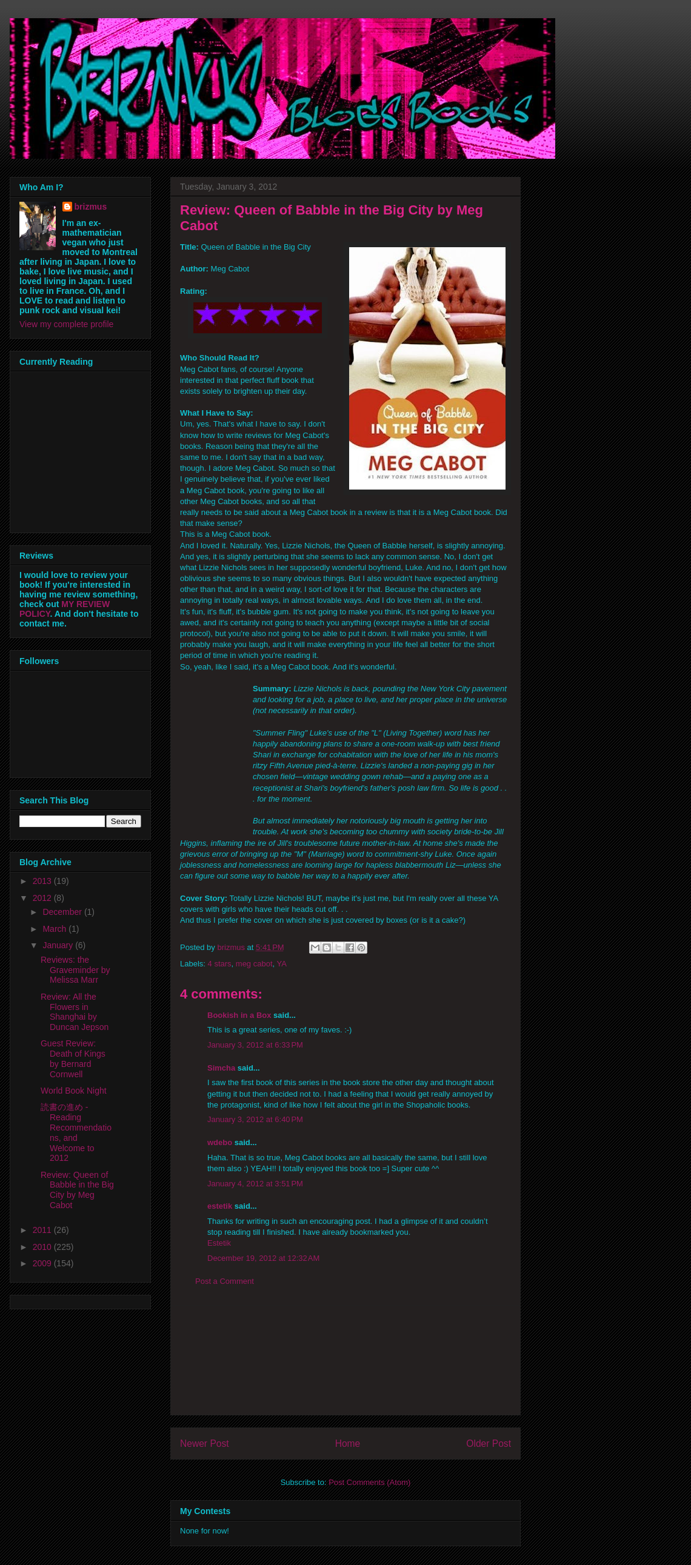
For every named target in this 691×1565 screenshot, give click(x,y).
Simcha (221, 1067)
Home (348, 1443)
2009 (43, 1263)
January (58, 945)
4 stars (220, 963)
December (63, 912)
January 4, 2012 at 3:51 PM (255, 1183)
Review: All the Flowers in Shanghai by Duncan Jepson (74, 1012)
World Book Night (74, 1090)
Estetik (219, 1243)
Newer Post (204, 1443)
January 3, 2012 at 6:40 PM (255, 1119)
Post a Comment (224, 1281)
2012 (43, 898)
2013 (43, 881)
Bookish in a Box (239, 1015)
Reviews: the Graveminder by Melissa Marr (75, 970)
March (55, 929)
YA (282, 963)
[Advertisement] (345, 1360)
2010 (43, 1247)
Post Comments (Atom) (369, 1482)
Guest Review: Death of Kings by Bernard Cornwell (73, 1058)
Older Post (488, 1443)
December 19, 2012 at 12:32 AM (263, 1258)
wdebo (219, 1142)
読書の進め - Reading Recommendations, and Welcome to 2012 (76, 1132)
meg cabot (254, 963)
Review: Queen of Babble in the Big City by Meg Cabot (77, 1190)
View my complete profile (66, 324)
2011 (43, 1230)
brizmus (91, 206)
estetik (219, 1206)
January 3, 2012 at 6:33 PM (255, 1044)
